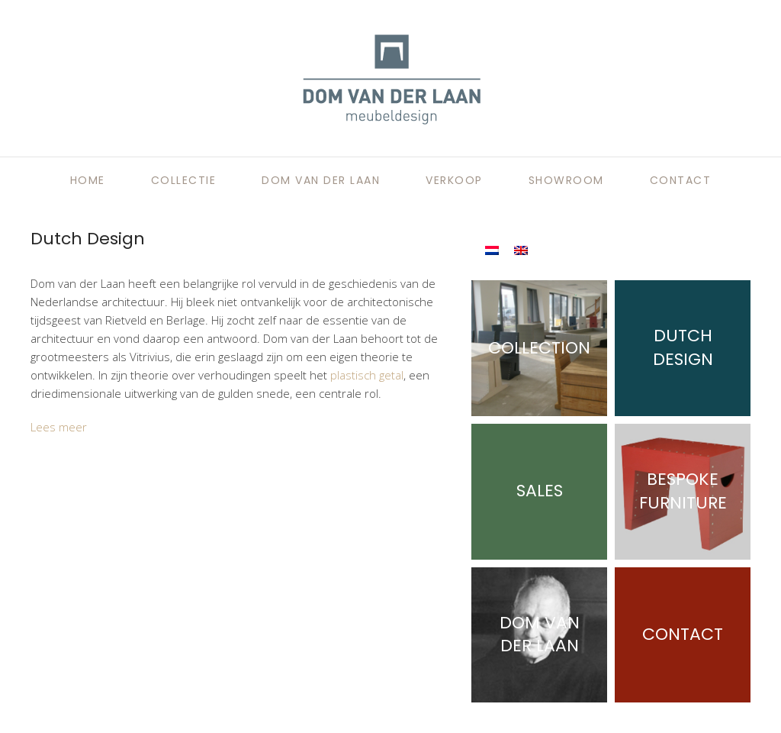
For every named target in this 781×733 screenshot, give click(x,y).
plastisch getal (366, 375)
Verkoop (454, 180)
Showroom (566, 180)
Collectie (184, 180)
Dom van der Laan (321, 180)
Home (87, 180)
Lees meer (59, 426)
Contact (681, 180)
